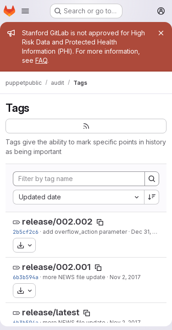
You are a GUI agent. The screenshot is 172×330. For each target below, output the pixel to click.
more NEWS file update (74, 277)
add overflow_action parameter (85, 231)
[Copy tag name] (99, 222)
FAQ (41, 60)
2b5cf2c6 (26, 231)
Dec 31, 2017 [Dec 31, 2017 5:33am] (148, 231)
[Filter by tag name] (79, 178)
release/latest (50, 312)
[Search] (151, 178)
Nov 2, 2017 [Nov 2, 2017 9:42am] (125, 277)
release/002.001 (56, 267)
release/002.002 (57, 221)
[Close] (160, 33)
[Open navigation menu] (25, 11)
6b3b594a (26, 277)
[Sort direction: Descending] (151, 197)
